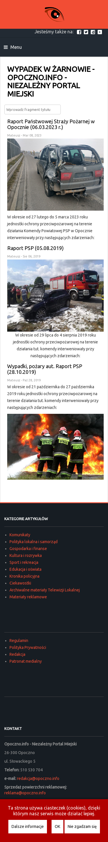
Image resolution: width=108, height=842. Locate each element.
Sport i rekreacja (24, 562)
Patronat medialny (26, 661)
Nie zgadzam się (82, 826)
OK (57, 826)
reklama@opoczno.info (25, 793)
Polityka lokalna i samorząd (34, 541)
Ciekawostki (20, 583)
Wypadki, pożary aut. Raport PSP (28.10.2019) (44, 369)
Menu (13, 47)
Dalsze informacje (28, 826)
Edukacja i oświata (25, 569)
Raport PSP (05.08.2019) (35, 248)
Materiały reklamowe (28, 597)
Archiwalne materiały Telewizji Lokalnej (45, 590)
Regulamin (19, 640)
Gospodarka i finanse (28, 548)
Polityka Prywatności (28, 647)
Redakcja (17, 654)
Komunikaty (20, 535)
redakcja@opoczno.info (38, 778)
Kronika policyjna (24, 576)
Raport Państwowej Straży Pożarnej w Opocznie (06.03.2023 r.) (51, 124)
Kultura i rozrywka (26, 555)
